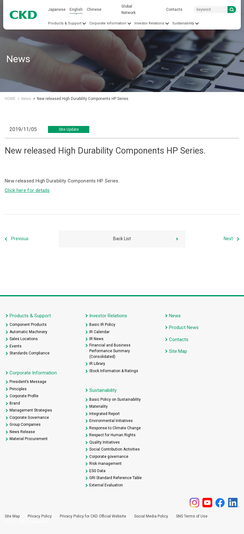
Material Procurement (29, 439)
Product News (184, 327)
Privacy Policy (40, 516)
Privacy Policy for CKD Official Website (93, 516)
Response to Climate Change (115, 428)
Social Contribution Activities (114, 449)
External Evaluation (106, 485)
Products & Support (64, 23)
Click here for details (27, 190)
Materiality (98, 406)
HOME (10, 99)
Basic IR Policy (102, 324)
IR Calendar (99, 332)
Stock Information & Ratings (113, 371)
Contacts (174, 9)
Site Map (178, 351)
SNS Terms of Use (191, 516)
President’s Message (28, 381)
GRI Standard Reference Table (115, 478)
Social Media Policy (151, 516)
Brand (15, 403)
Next (228, 238)
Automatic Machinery (28, 332)
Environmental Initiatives (111, 421)
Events (16, 346)
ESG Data (97, 471)
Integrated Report (104, 414)
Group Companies (25, 424)
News (26, 99)
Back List (122, 238)
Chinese (94, 9)
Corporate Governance (29, 417)
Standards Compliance (30, 353)
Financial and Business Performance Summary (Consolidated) (110, 351)
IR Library (97, 363)
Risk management (105, 463)
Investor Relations (149, 23)
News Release (22, 432)
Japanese (56, 9)
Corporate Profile (24, 396)
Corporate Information (107, 23)
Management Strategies (31, 410)
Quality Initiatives (104, 442)
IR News (96, 339)
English (76, 9)
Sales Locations (24, 339)
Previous (20, 238)
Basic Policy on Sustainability (115, 399)
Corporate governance (108, 456)
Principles (18, 389)
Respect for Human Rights (112, 435)
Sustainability (183, 23)
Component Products (28, 324)
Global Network (128, 9)
